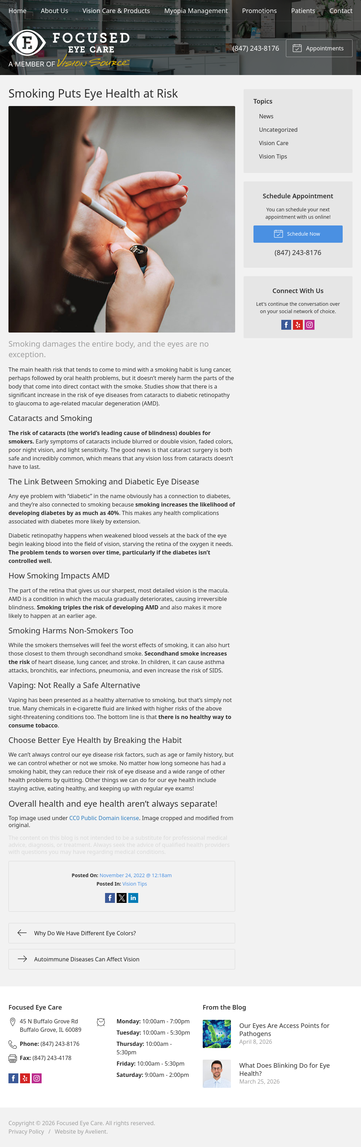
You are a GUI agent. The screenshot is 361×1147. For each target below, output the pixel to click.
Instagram (309, 325)
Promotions (259, 10)
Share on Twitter (122, 898)
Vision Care (274, 143)
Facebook (286, 325)
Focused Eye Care (79, 1123)
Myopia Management (196, 10)
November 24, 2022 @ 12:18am (135, 875)
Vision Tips (134, 883)
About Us (54, 10)
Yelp (298, 325)
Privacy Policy (26, 1131)
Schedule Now (297, 233)
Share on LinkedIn (133, 898)
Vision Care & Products (116, 10)
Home (17, 10)
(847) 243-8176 (256, 48)
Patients (303, 10)
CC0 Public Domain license (104, 818)
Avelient (95, 1131)
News (266, 116)
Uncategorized (278, 130)
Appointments (318, 47)
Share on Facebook (110, 898)
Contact (341, 10)
